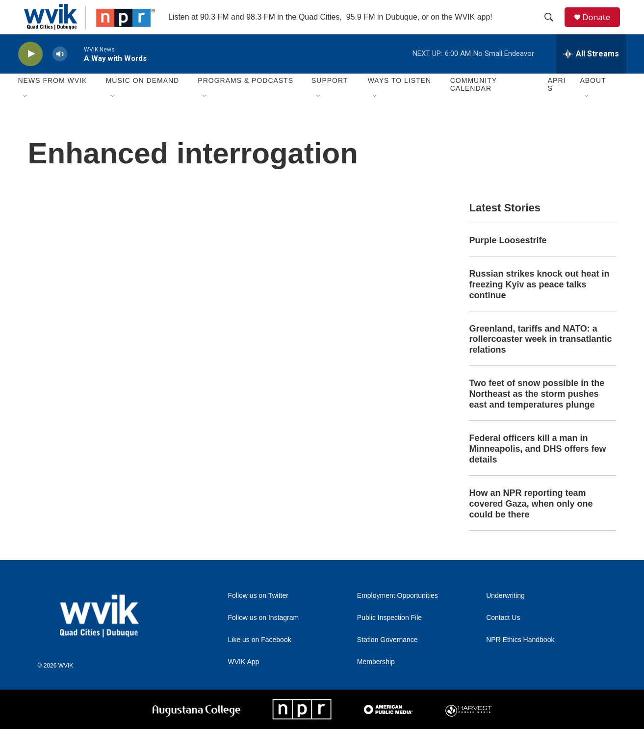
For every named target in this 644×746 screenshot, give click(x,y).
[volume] (60, 71)
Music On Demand (143, 98)
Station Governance (387, 657)
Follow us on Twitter (258, 613)
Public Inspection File (389, 635)
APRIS (557, 102)
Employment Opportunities (397, 613)
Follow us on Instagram (263, 635)
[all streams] (591, 71)
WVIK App (243, 679)
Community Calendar (473, 102)
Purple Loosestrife (508, 257)
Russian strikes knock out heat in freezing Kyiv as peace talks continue (539, 301)
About (593, 98)
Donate (601, 26)
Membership (376, 679)
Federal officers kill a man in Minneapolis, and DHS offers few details (537, 466)
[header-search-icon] (552, 26)
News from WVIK (52, 98)
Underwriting (505, 613)
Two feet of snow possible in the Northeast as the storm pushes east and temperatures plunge (537, 411)
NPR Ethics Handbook (520, 657)
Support (329, 98)
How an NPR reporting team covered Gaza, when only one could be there (531, 521)
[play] (30, 71)
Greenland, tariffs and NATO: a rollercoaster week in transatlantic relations (540, 356)
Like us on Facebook (259, 657)
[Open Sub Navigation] (25, 114)
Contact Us (503, 635)
